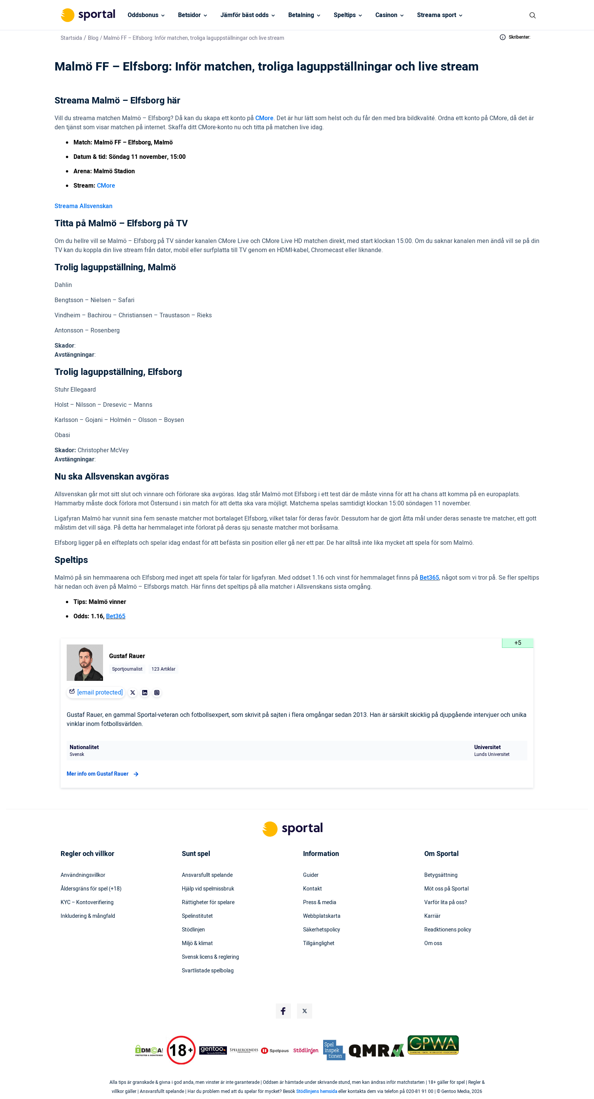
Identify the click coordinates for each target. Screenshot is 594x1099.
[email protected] (100, 692)
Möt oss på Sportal (446, 889)
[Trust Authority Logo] (213, 1050)
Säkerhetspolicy (321, 930)
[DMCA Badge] (149, 1050)
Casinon (386, 15)
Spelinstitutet (197, 916)
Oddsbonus (143, 15)
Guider (311, 875)
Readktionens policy (447, 930)
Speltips (345, 15)
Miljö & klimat (197, 943)
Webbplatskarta (322, 916)
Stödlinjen (193, 930)
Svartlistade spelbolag (208, 971)
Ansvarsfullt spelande (207, 875)
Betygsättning (441, 875)
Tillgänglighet (319, 943)
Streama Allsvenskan (84, 206)
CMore (264, 118)
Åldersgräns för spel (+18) (91, 889)
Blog (93, 38)
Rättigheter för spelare (208, 902)
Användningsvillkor (83, 875)
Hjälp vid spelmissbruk (208, 889)
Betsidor (189, 15)
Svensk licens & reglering (210, 957)
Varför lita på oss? (445, 902)
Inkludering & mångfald (88, 916)
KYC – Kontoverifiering (87, 902)
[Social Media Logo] (283, 1011)
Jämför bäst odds (244, 15)
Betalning (301, 15)
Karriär (432, 916)
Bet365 (429, 577)
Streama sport (436, 15)
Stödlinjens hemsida (316, 1091)
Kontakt (312, 889)
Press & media (319, 902)
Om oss (433, 943)
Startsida (71, 38)
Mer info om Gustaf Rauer (104, 774)
